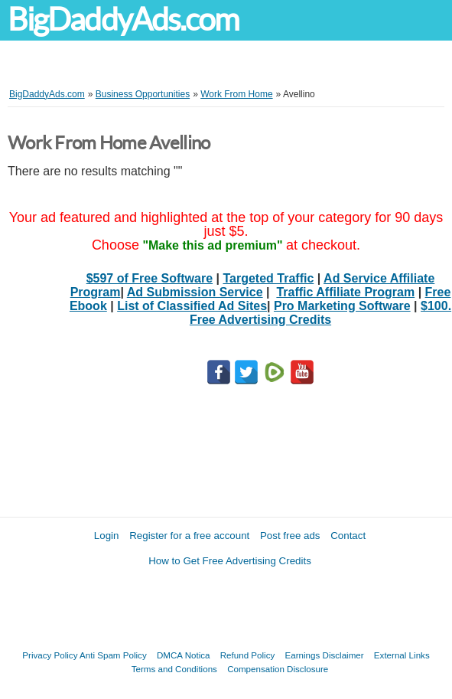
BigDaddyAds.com (123, 19)
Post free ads (290, 535)
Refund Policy (247, 655)
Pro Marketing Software (342, 305)
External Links (402, 655)
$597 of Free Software (149, 278)
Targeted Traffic (268, 278)
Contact (348, 535)
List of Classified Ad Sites (192, 305)
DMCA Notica (183, 655)
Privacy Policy (49, 655)
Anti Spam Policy (113, 655)
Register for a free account (189, 535)
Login (106, 535)
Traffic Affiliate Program (345, 292)
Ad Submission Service (195, 292)
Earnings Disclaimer (324, 655)
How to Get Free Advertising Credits (229, 561)
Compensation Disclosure (277, 669)
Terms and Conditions (174, 669)
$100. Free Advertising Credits (320, 312)
